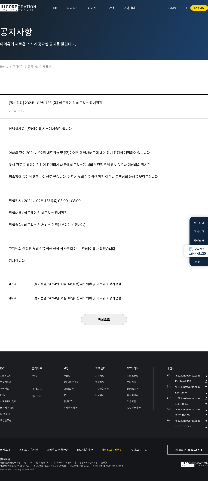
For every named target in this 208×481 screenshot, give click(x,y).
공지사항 (33, 66)
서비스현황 (132, 376)
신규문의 (199, 223)
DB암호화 (68, 388)
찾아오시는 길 (139, 449)
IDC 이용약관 (85, 449)
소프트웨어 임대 (8, 401)
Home (4, 66)
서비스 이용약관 (28, 449)
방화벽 (66, 376)
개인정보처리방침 (112, 449)
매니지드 (93, 7)
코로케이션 (5, 382)
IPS (65, 395)
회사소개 (5, 449)
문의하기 (99, 395)
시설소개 (199, 240)
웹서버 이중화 (7, 408)
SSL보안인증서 (71, 382)
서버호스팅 (5, 376)
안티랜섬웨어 (70, 408)
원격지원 (199, 231)
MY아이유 (199, 8)
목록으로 (104, 319)
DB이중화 (5, 414)
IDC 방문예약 (134, 408)
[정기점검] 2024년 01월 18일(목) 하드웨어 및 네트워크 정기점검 (77, 298)
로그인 (183, 8)
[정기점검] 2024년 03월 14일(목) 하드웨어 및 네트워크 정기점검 (77, 284)
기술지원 (131, 401)
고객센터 (129, 7)
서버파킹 (4, 388)
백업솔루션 (5, 420)
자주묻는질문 (102, 388)
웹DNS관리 (133, 388)
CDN (2, 395)
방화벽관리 (132, 395)
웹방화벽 (68, 401)
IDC (55, 7)
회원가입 (171, 8)
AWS (34, 376)
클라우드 (73, 7)
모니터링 (131, 382)
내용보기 (48, 66)
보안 (111, 7)
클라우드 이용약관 (58, 449)
